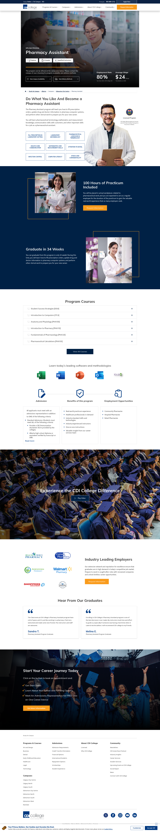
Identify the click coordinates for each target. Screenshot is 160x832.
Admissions (78, 7)
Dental (25, 755)
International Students (59, 758)
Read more (29, 441)
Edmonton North (28, 794)
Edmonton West (28, 801)
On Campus (37, 2)
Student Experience (58, 769)
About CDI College (94, 7)
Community (110, 7)
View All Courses (80, 351)
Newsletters (114, 747)
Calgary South (27, 787)
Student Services (115, 762)
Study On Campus (34, 91)
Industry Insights (115, 755)
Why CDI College (86, 751)
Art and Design (28, 747)
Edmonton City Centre (62, 91)
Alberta (44, 91)
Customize (137, 828)
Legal (25, 765)
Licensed (84, 747)
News (112, 772)
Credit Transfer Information (61, 751)
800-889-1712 (110, 2)
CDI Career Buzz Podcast (118, 751)
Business (26, 751)
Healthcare (26, 762)
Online (29, 2)
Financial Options (58, 755)
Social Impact (114, 769)
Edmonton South (28, 798)
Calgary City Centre (29, 780)
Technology (27, 769)
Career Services (115, 758)
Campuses (51, 91)
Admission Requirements (60, 747)
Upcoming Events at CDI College (120, 765)
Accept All (151, 828)
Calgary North (27, 783)
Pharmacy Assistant (77, 91)
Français (101, 2)
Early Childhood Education (32, 758)
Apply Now (126, 2)
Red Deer (26, 805)
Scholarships (56, 765)
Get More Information (36, 708)
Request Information (126, 7)
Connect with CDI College (118, 776)
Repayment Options (58, 762)
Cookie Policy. (108, 829)
